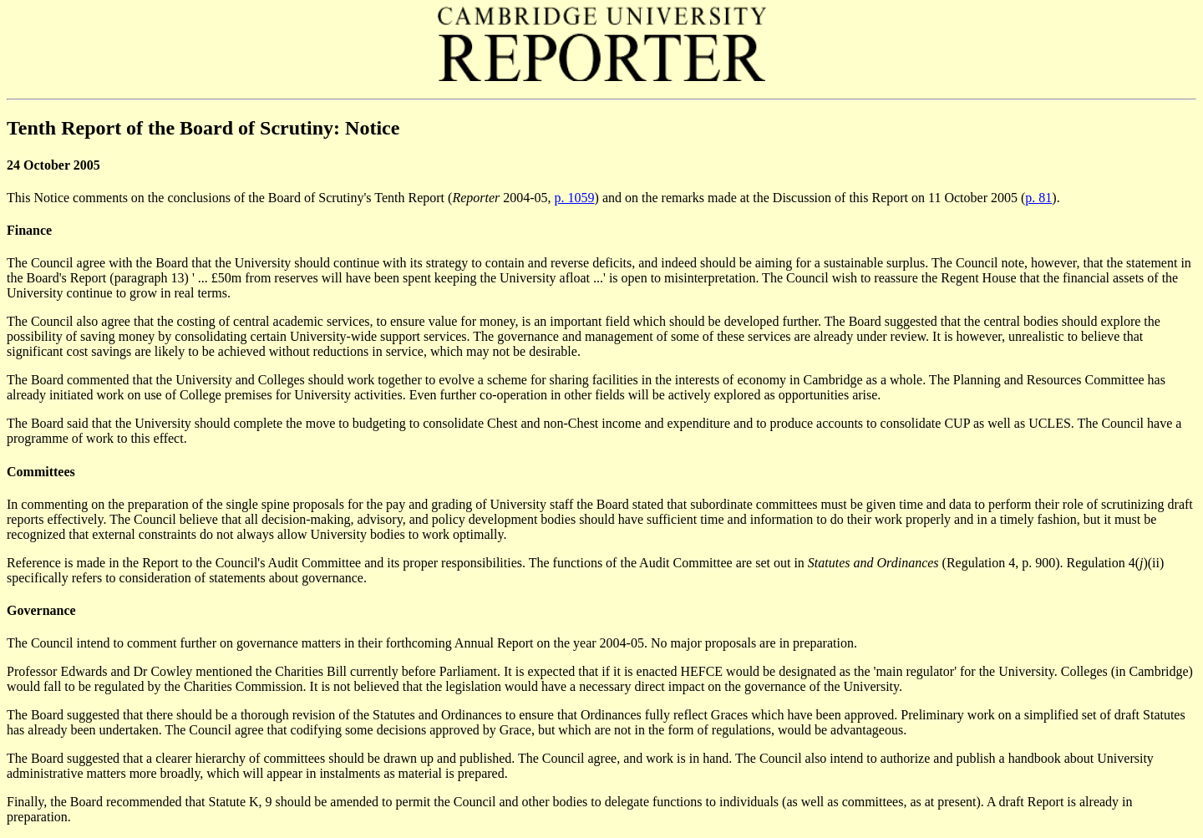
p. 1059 (575, 197)
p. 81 (1038, 197)
